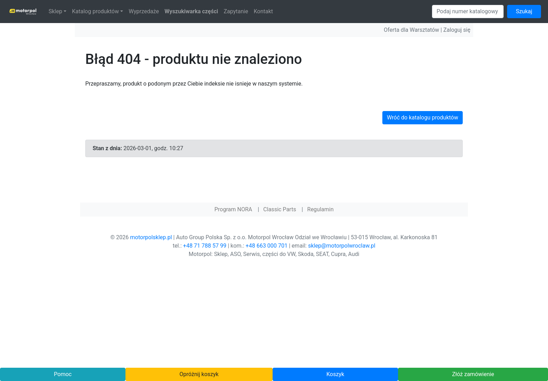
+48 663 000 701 (267, 245)
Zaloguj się (456, 30)
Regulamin (320, 209)
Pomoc (63, 374)
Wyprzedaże (144, 11)
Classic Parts (279, 209)
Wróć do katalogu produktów (422, 117)
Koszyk (335, 374)
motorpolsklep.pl (151, 237)
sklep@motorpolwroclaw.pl (341, 245)
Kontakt (263, 11)
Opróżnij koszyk (199, 374)
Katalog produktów (95, 11)
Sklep (55, 11)
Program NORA (233, 209)
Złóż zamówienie (473, 374)
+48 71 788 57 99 (204, 245)
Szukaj (524, 11)
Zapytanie (236, 11)
